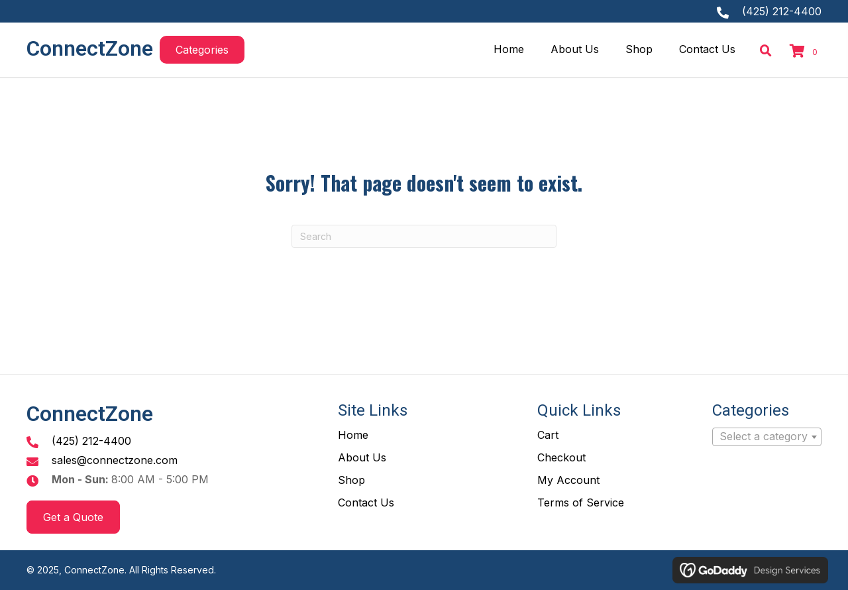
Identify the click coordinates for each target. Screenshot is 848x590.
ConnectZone (89, 48)
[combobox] (767, 437)
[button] (202, 50)
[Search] (424, 236)
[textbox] (767, 436)
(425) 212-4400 (782, 11)
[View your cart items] (806, 52)
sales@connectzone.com (115, 460)
